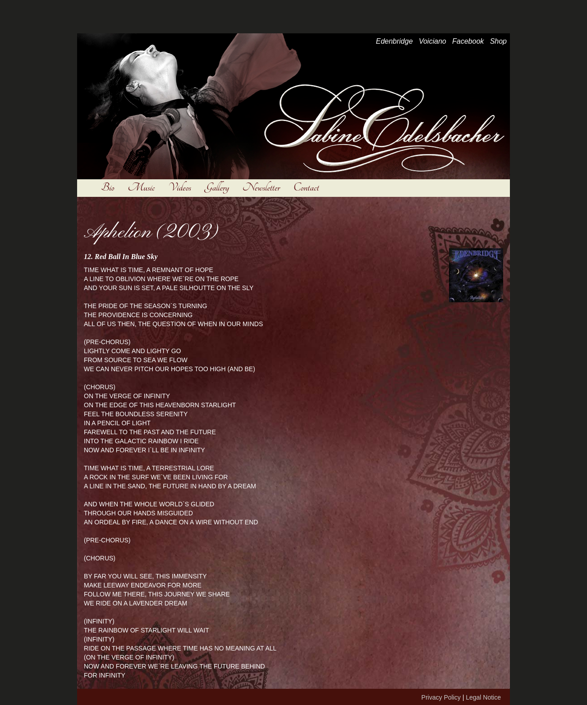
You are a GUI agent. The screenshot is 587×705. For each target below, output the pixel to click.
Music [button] (141, 188)
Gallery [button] (217, 188)
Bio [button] (107, 188)
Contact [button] (306, 188)
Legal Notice (483, 697)
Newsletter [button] (261, 188)
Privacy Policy (441, 697)
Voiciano (432, 41)
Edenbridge (394, 41)
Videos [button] (179, 188)
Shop (498, 41)
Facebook (468, 41)
